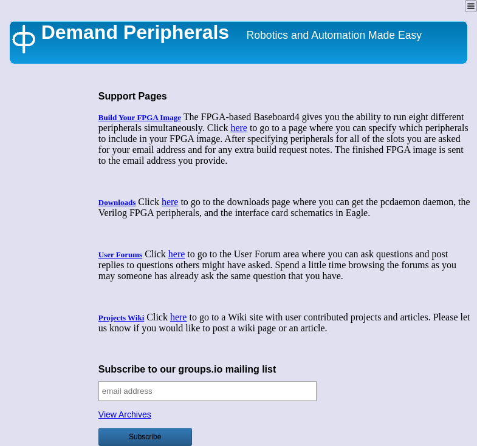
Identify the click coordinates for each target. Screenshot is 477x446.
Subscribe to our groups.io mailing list (187, 369)
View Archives (124, 414)
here (238, 128)
